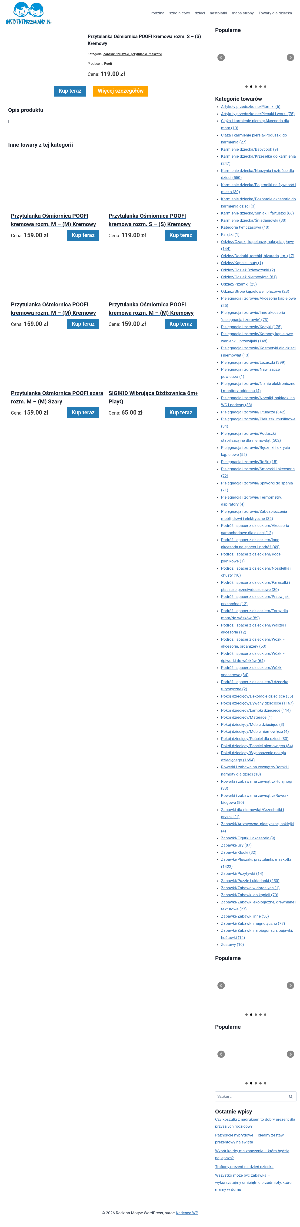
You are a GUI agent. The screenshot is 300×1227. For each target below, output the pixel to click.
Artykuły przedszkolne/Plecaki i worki (258, 113)
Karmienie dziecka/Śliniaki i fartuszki (257, 213)
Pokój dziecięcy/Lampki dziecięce (256, 710)
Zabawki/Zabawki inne (245, 916)
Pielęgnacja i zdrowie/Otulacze (253, 412)
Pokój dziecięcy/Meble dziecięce (252, 724)
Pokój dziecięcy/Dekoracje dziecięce (257, 696)
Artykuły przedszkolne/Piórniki (250, 106)
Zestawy (232, 944)
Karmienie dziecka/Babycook (249, 149)
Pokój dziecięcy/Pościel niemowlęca (257, 745)
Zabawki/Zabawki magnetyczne (253, 923)
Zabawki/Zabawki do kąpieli (249, 895)
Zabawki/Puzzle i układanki (250, 880)
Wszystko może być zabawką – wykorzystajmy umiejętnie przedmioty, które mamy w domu (253, 1182)
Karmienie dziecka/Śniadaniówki (254, 220)
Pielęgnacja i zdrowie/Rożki (249, 461)
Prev (221, 57)
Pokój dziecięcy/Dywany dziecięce (257, 703)
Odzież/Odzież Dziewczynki (248, 270)
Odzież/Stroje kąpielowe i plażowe (255, 291)
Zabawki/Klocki (239, 852)
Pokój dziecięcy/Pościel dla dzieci (255, 738)
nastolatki (218, 13)
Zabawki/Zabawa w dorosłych (250, 888)
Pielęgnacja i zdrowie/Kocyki (251, 327)
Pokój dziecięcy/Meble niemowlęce (255, 731)
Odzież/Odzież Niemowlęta (249, 277)
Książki (230, 234)
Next (290, 57)
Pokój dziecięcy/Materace (247, 717)
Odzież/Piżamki (239, 284)
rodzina (157, 13)
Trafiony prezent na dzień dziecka (244, 1166)
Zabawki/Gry (236, 845)
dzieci (200, 13)
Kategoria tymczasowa (245, 227)
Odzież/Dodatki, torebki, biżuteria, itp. (257, 255)
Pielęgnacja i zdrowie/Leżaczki (253, 362)
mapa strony (243, 13)
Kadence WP (187, 1213)
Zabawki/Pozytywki (242, 873)
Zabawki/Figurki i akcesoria (248, 838)
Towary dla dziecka (275, 13)
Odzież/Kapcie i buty (242, 262)
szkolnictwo (179, 13)
